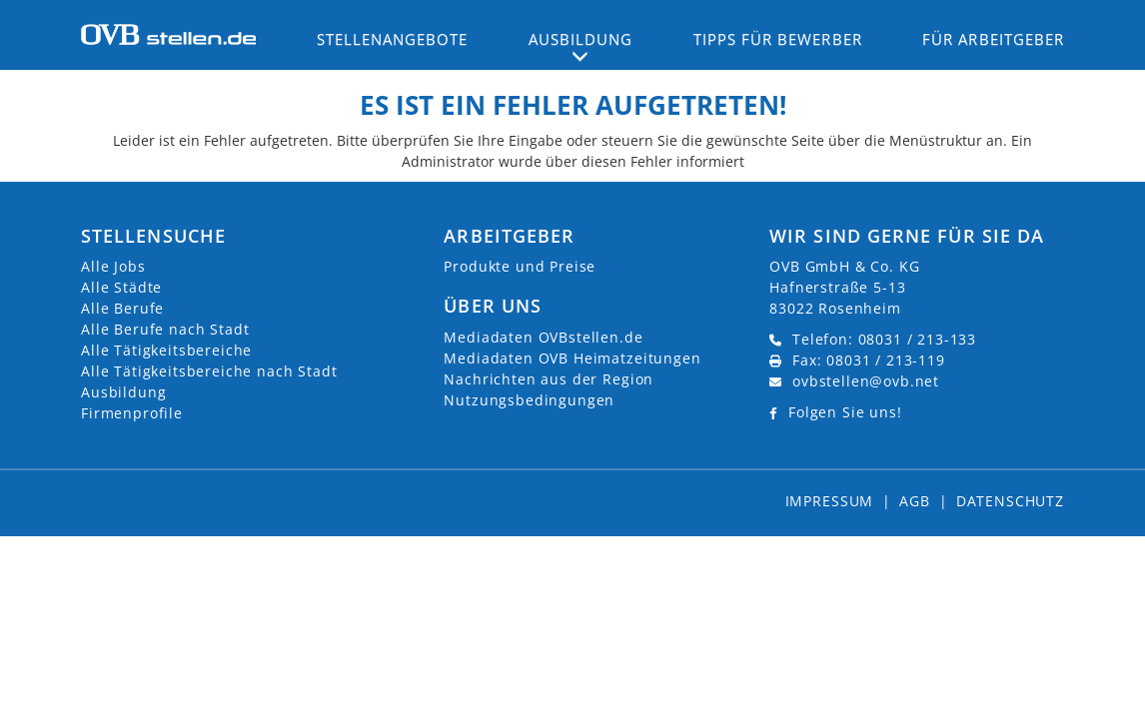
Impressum (829, 500)
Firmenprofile (132, 412)
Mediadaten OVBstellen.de (543, 337)
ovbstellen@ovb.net (865, 380)
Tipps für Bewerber (777, 39)
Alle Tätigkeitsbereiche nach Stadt (209, 370)
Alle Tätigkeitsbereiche (166, 350)
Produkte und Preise (519, 266)
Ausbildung (123, 391)
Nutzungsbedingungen (529, 399)
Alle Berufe (122, 308)
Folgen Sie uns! (845, 411)
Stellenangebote (393, 39)
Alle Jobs (113, 266)
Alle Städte (121, 287)
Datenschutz (1010, 500)
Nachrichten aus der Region (548, 378)
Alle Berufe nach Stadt (165, 329)
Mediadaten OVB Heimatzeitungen (572, 358)
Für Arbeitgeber (993, 39)
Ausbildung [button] (581, 39)
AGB (914, 500)
